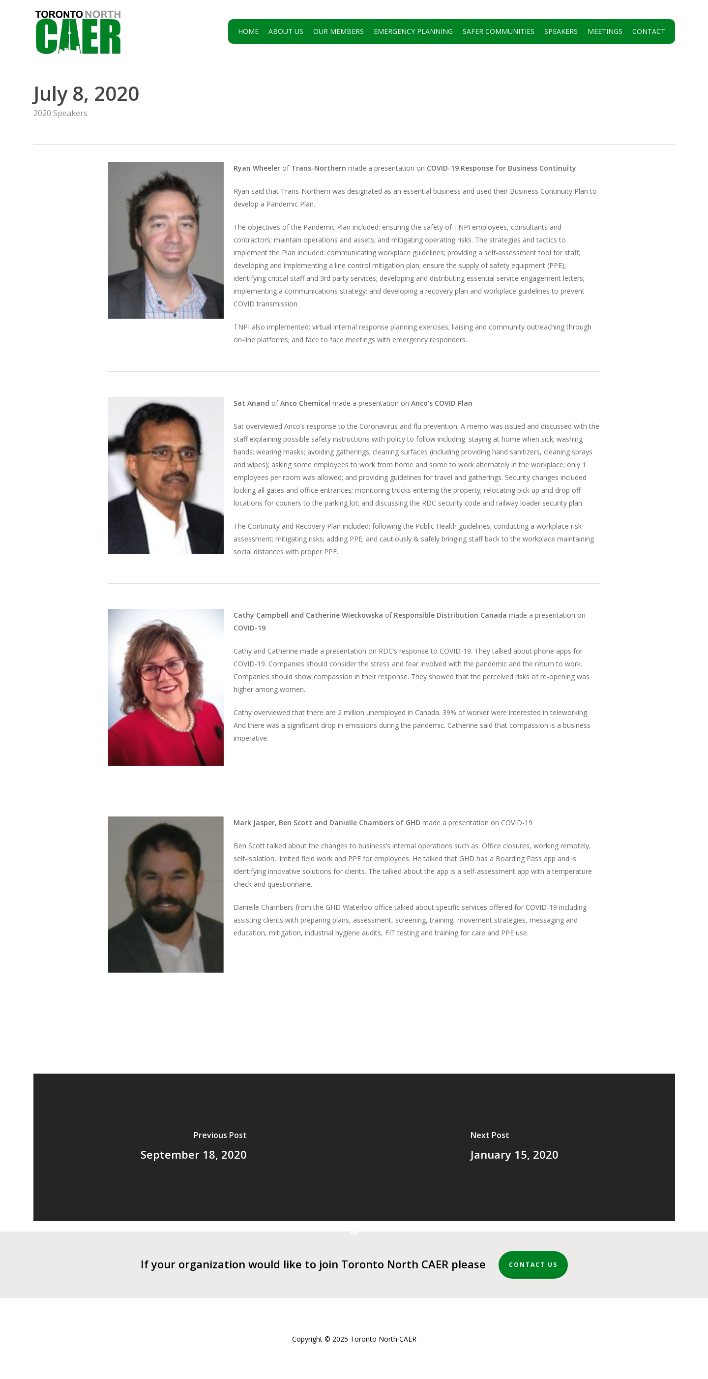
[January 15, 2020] (514, 1147)
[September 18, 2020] (193, 1147)
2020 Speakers (60, 113)
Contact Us (533, 1264)
